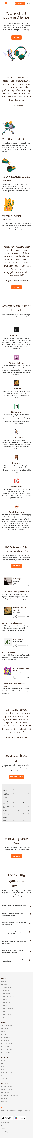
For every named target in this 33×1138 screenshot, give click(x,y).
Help (2, 1063)
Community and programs (9, 1096)
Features (4, 1102)
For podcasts (5, 1037)
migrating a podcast (10, 892)
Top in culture (5, 993)
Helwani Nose (22, 737)
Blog (2, 1069)
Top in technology (7, 1008)
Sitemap (4, 1078)
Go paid (3, 1031)
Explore (3, 981)
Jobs (2, 1066)
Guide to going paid (7, 1090)
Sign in (29, 3)
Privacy (3, 1125)
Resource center (6, 1087)
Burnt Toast (24, 281)
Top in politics (5, 1005)
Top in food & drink (7, 996)
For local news (5, 1052)
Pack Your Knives (22, 105)
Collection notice (6, 1135)
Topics (3, 1017)
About (3, 1060)
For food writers (6, 1049)
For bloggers (5, 1040)
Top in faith (4, 1011)
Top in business (6, 1014)
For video (4, 1034)
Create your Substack (16, 777)
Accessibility (4, 1132)
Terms (3, 1128)
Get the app (5, 984)
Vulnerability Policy (7, 1072)
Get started (16, 37)
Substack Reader (6, 987)
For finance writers (7, 1043)
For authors (5, 1046)
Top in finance (5, 999)
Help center (5, 1093)
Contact (3, 1075)
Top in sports (5, 1002)
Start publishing (19, 3)
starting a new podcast (23, 890)
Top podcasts (5, 990)
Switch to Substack (7, 1025)
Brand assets (5, 1099)
